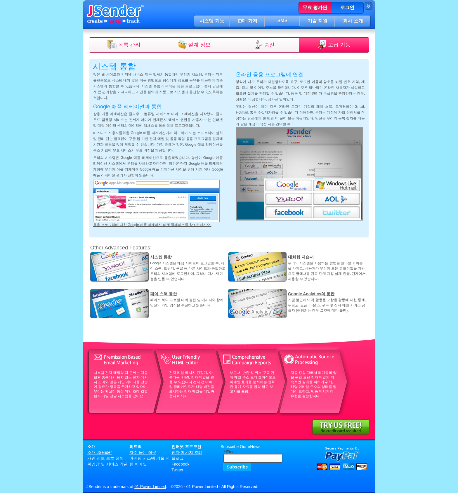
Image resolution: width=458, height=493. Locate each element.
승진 (269, 45)
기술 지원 (317, 20)
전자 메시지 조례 (186, 452)
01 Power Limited (150, 486)
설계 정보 (199, 45)
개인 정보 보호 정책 (105, 458)
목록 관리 (129, 45)
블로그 (177, 458)
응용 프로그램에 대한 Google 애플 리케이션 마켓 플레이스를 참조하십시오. (152, 225)
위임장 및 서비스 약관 (107, 464)
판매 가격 (247, 20)
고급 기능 (339, 45)
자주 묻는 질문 (142, 452)
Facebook (180, 464)
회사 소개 (353, 20)
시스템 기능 (211, 20)
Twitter (177, 470)
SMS (282, 20)
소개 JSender (99, 452)
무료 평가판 (315, 7)
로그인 (347, 7)
